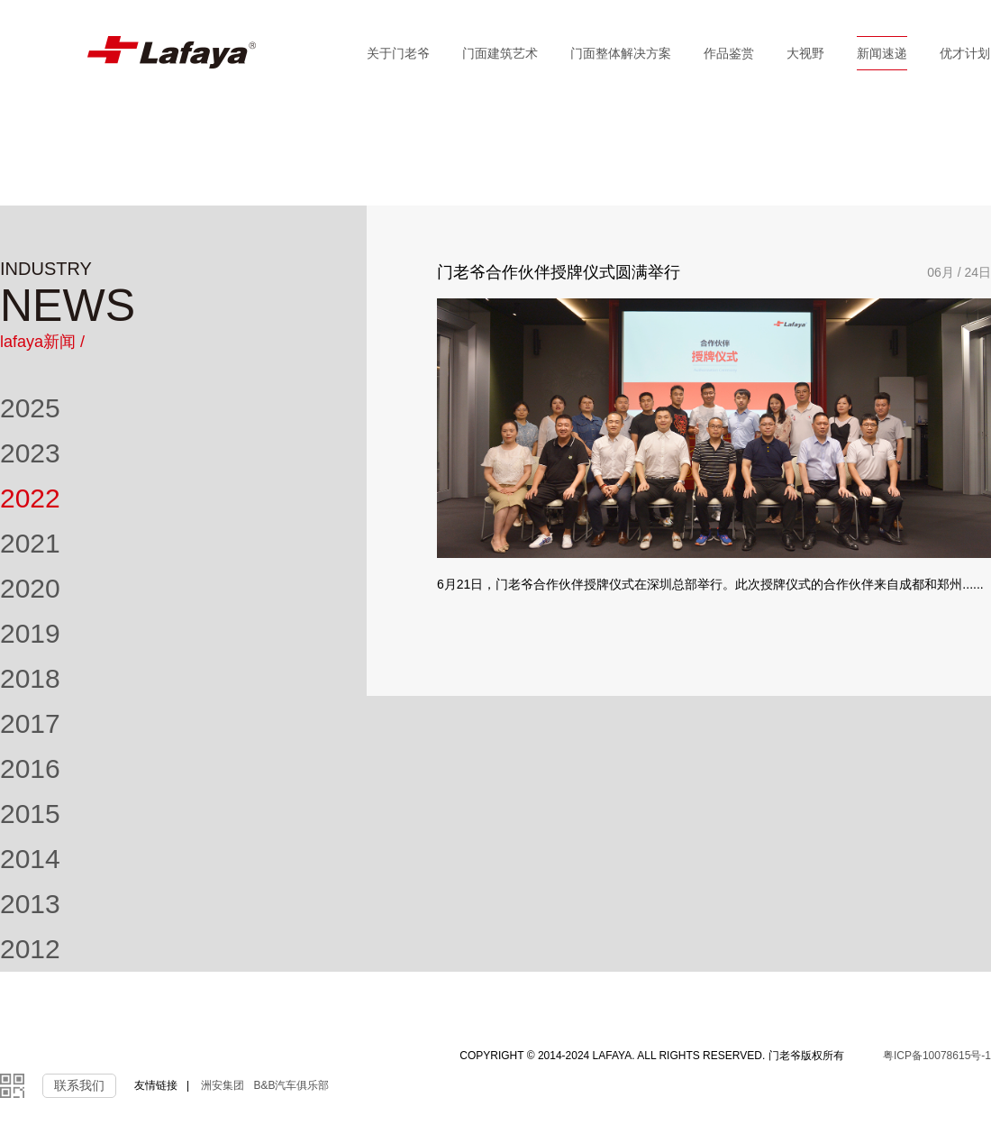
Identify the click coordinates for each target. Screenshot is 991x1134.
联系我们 (79, 1085)
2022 (30, 498)
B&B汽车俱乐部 (291, 1085)
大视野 (805, 53)
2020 (30, 588)
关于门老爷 (398, 53)
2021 (30, 543)
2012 (30, 949)
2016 (30, 768)
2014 (30, 858)
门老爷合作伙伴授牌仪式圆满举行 (558, 272)
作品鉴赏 (729, 53)
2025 (30, 408)
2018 (30, 678)
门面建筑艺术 (500, 53)
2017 (30, 723)
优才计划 (965, 53)
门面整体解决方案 (620, 53)
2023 (30, 453)
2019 (30, 633)
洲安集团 (222, 1085)
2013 (30, 904)
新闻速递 (882, 53)
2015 (30, 813)
